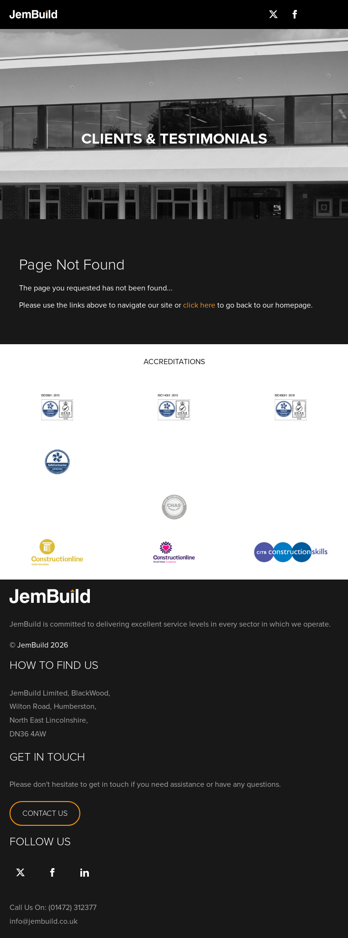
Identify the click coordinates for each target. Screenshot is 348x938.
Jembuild (33, 14)
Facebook (294, 14)
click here (199, 305)
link (84, 882)
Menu (337, 14)
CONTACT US (45, 813)
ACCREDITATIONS (174, 362)
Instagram (316, 14)
